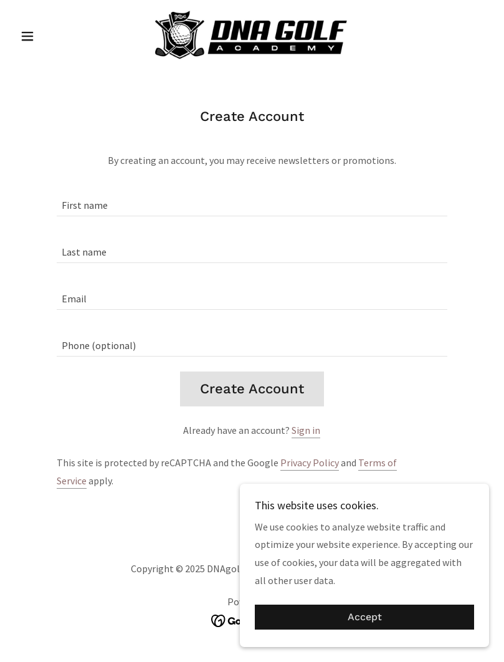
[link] (252, 35)
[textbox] (252, 200)
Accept (365, 617)
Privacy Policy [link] (309, 462)
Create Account (252, 388)
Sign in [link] (306, 430)
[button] (50, 36)
